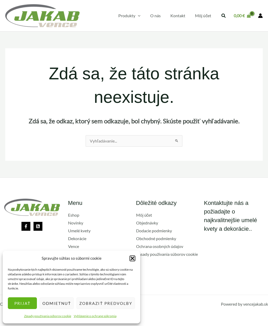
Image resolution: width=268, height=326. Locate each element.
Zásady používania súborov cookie (47, 316)
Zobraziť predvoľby (105, 303)
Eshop (73, 215)
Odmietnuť (56, 303)
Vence (73, 246)
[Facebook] (25, 226)
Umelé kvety (79, 230)
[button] (132, 258)
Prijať (22, 303)
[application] (142, 16)
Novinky (75, 223)
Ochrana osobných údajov (159, 246)
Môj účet (144, 215)
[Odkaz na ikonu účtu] (260, 15)
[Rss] (38, 226)
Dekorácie (77, 238)
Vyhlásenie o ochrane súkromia (95, 316)
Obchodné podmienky (156, 238)
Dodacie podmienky (154, 230)
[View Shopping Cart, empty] (242, 15)
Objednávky (147, 223)
